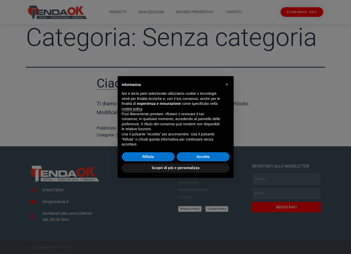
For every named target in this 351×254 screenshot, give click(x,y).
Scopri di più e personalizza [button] (175, 168)
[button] (227, 84)
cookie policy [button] (132, 109)
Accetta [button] (203, 157)
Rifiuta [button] (148, 157)
